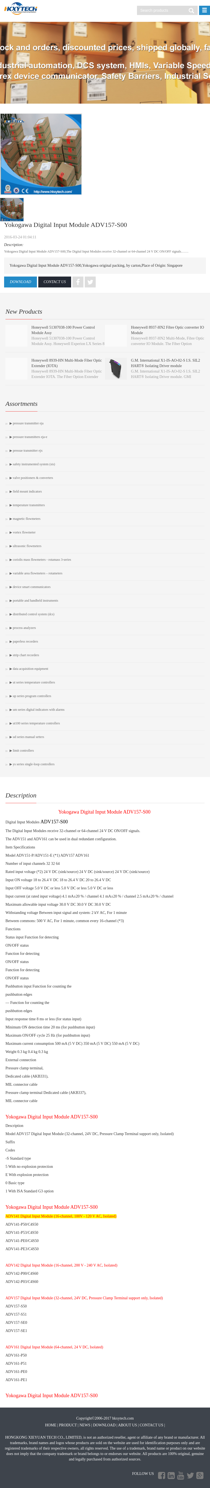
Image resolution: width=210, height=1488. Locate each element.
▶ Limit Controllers (22, 750)
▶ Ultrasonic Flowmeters (25, 546)
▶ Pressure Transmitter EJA (26, 423)
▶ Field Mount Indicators (26, 491)
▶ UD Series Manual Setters (27, 737)
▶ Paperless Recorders (24, 641)
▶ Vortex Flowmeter (23, 532)
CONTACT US (54, 282)
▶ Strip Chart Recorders (24, 655)
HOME (50, 1425)
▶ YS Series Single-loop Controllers (32, 764)
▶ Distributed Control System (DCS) (32, 614)
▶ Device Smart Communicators (30, 587)
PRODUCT (68, 1425)
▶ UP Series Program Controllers (30, 696)
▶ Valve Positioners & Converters (31, 478)
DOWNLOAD (20, 282)
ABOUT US (127, 1425)
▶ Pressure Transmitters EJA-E (28, 437)
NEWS (85, 1425)
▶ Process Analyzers (23, 628)
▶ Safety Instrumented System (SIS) (32, 464)
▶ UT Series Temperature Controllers (32, 682)
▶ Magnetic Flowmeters (25, 519)
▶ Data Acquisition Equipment (29, 669)
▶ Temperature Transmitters (27, 505)
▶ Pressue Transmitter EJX (26, 450)
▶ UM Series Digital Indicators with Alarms (37, 710)
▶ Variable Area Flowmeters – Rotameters (36, 573)
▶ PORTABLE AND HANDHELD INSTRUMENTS (34, 600)
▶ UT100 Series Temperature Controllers (35, 723)
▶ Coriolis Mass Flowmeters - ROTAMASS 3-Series (40, 560)
